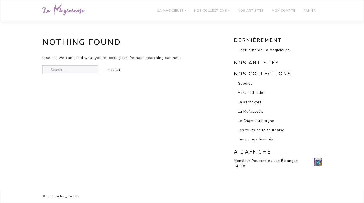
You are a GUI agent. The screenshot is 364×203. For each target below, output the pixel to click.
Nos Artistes (251, 11)
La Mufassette (251, 111)
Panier (310, 11)
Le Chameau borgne (256, 120)
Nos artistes (256, 63)
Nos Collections (210, 11)
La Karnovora (250, 102)
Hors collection (252, 92)
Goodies (245, 83)
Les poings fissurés (255, 139)
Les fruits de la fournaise (261, 130)
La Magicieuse (63, 10)
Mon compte (283, 11)
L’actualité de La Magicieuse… (265, 50)
